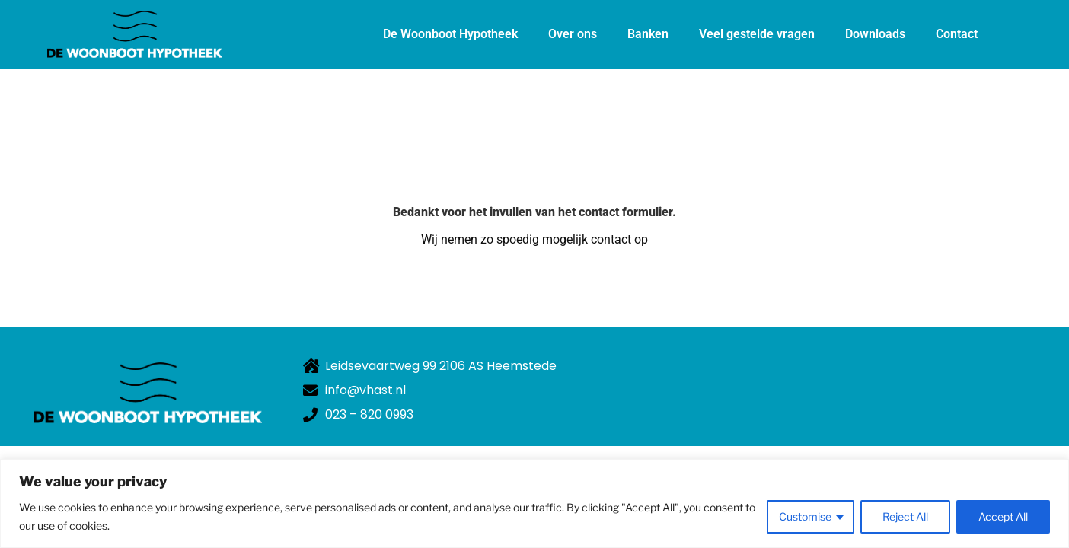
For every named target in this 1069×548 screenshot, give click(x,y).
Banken (648, 34)
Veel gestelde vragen (757, 34)
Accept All (1003, 516)
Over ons (572, 34)
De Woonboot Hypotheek (450, 34)
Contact (957, 34)
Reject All (905, 516)
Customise (805, 516)
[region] (534, 503)
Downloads (875, 34)
